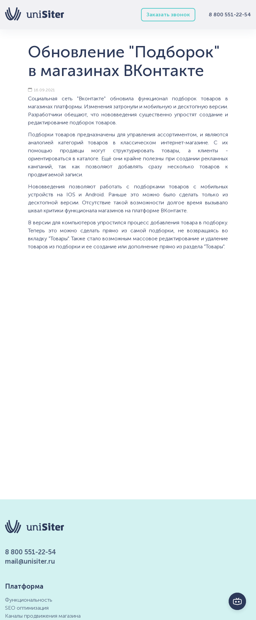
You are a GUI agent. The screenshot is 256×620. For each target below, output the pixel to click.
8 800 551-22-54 (230, 14)
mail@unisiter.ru (30, 561)
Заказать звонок (168, 14)
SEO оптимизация (27, 608)
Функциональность (28, 600)
